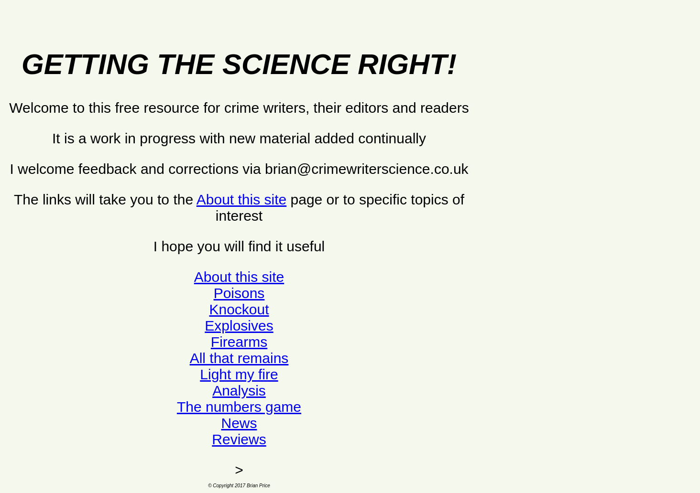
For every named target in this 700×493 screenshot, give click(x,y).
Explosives (239, 325)
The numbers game (239, 407)
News (239, 423)
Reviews (239, 439)
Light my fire (239, 374)
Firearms (239, 342)
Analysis (239, 390)
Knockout (239, 309)
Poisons (239, 293)
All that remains (239, 358)
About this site (241, 199)
